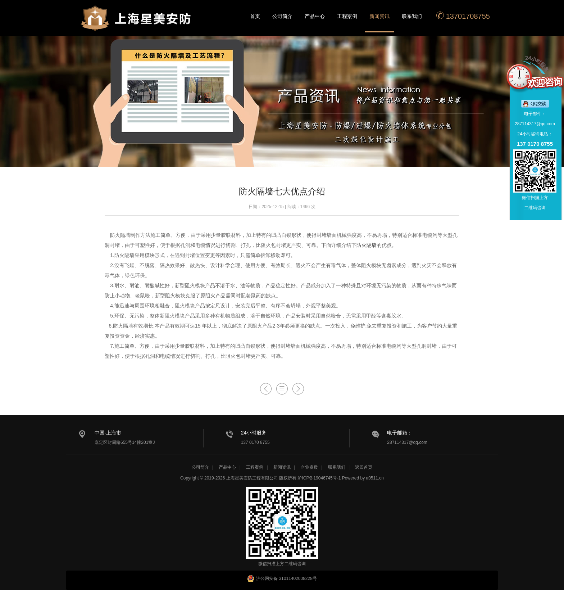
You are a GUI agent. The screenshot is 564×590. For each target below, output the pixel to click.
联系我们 (412, 16)
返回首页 (363, 467)
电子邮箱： (399, 433)
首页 (255, 16)
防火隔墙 (366, 245)
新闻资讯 (379, 16)
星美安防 (136, 23)
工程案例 (347, 16)
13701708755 (463, 15)
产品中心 (315, 16)
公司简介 (282, 16)
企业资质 (309, 467)
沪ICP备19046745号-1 (319, 478)
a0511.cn (375, 478)
